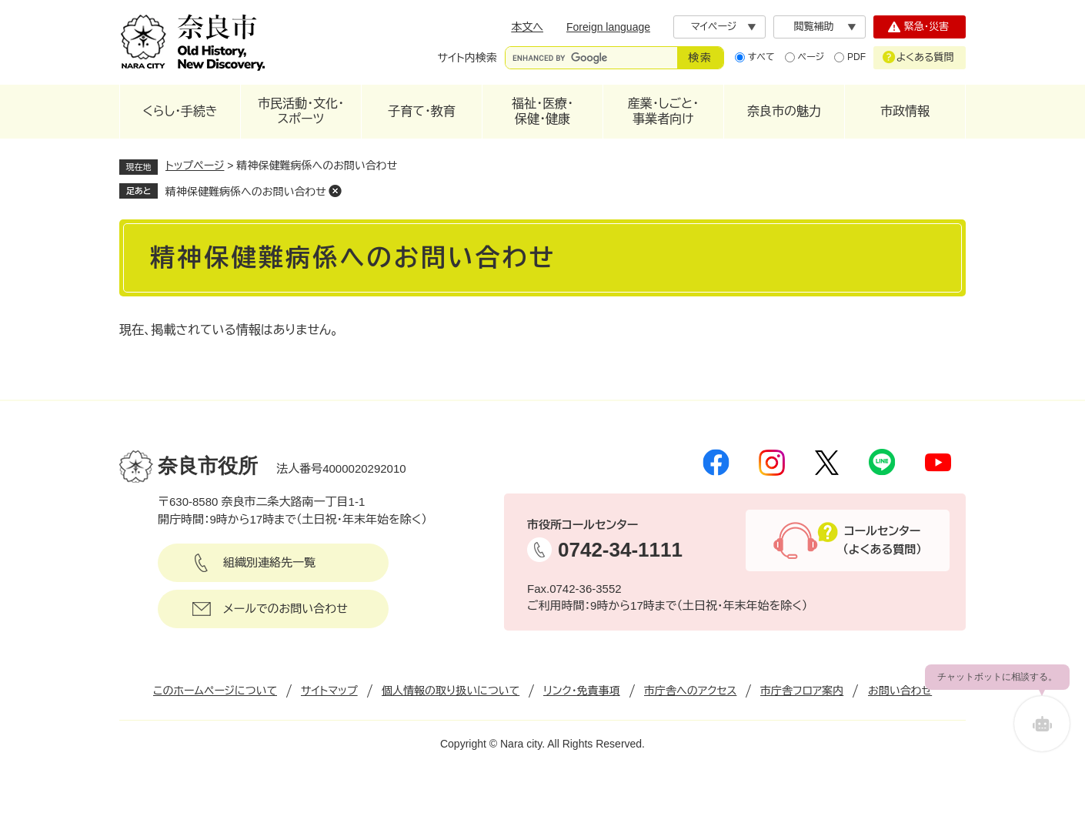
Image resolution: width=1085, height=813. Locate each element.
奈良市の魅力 (784, 111)
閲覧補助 (814, 26)
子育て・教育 (422, 111)
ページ (811, 57)
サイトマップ (329, 690)
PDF (856, 57)
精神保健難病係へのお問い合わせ (245, 192)
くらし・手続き (180, 111)
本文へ (527, 27)
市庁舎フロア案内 (801, 690)
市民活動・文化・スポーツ (301, 111)
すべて (761, 57)
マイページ (714, 26)
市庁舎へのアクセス (690, 690)
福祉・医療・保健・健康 (542, 111)
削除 (335, 191)
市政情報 (905, 111)
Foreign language (608, 27)
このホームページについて (215, 690)
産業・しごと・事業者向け (663, 111)
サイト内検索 (467, 58)
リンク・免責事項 (581, 690)
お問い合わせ (900, 690)
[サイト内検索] (591, 58)
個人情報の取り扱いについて (450, 690)
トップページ (194, 165)
